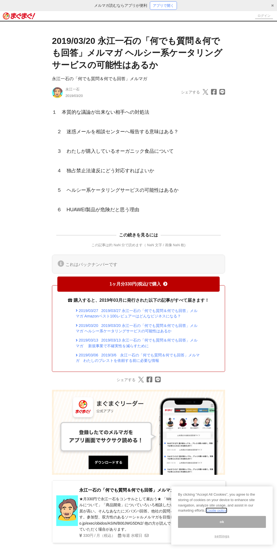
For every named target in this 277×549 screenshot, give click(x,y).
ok (222, 522)
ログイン (262, 16)
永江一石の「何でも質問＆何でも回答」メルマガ (99, 79)
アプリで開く (163, 6)
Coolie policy (216, 510)
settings (222, 536)
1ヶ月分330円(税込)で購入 (138, 284)
